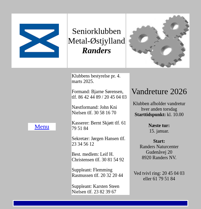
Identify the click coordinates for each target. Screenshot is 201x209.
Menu (42, 126)
